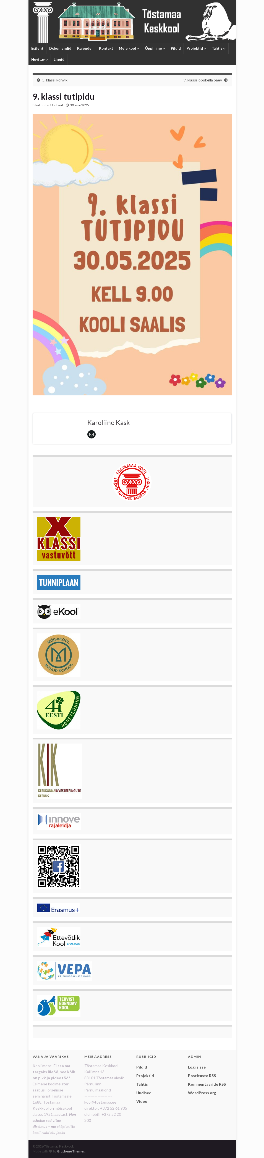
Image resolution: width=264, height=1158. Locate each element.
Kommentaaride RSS (207, 1084)
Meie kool (129, 48)
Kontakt (106, 48)
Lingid (59, 59)
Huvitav (39, 59)
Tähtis (219, 48)
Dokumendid (60, 48)
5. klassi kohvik (54, 80)
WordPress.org (202, 1092)
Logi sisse (197, 1067)
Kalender (85, 48)
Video (141, 1101)
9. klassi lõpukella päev (203, 80)
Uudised (56, 105)
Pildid (176, 48)
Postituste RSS (202, 1075)
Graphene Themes (71, 1151)
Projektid (196, 48)
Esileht (37, 48)
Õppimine (155, 48)
